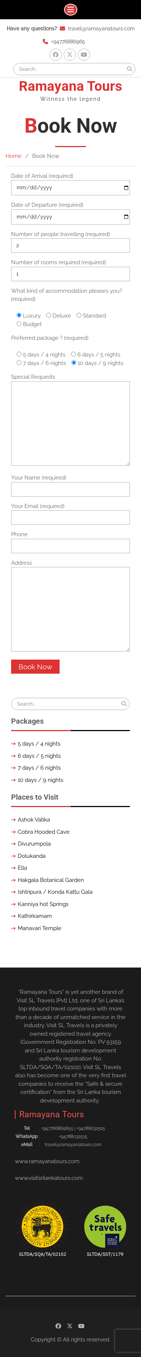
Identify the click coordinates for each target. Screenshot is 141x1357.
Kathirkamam (35, 916)
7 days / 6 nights (39, 767)
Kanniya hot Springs (43, 904)
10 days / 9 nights (40, 780)
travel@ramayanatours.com (101, 28)
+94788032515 (73, 1136)
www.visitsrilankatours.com (49, 1178)
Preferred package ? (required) (49, 338)
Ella (22, 868)
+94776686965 (68, 41)
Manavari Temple (39, 928)
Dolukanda (32, 856)
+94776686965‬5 (57, 1128)
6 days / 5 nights (39, 756)
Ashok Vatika (34, 819)
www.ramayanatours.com (47, 1161)
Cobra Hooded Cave (44, 832)
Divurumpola (34, 843)
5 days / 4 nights (39, 743)
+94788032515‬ (91, 1128)
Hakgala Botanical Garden (51, 880)
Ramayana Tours (70, 86)
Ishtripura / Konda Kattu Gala (55, 892)
